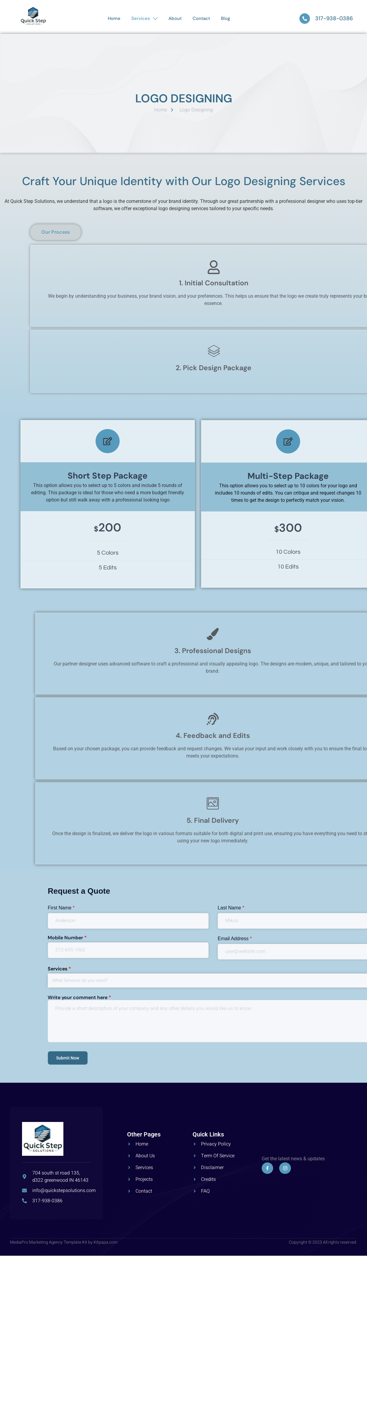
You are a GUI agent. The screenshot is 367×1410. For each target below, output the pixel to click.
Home (114, 18)
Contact (201, 18)
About (175, 18)
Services (144, 18)
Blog (225, 18)
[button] (261, 232)
